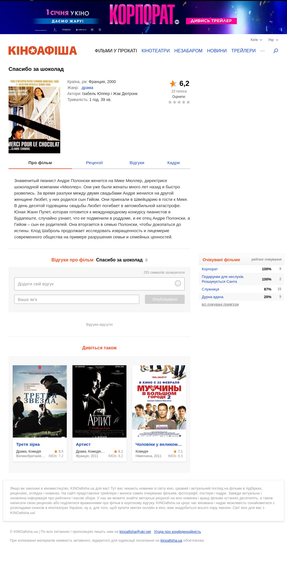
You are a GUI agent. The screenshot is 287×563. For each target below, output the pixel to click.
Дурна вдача (212, 297)
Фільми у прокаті (116, 50)
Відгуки (137, 162)
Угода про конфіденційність (177, 531)
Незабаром (188, 50)
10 (188, 102)
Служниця (210, 289)
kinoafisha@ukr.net (135, 531)
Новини (217, 50)
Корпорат (210, 269)
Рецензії (94, 162)
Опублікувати (165, 299)
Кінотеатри (156, 50)
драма (87, 87)
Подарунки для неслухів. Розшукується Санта (223, 279)
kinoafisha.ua (171, 540)
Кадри (173, 162)
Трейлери (243, 50)
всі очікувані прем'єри (220, 304)
